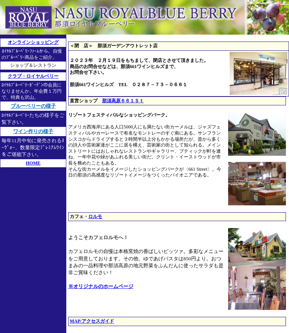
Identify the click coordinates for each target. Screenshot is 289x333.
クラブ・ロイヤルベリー (33, 76)
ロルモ (95, 216)
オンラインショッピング (33, 42)
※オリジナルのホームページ (100, 286)
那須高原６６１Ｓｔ (123, 100)
